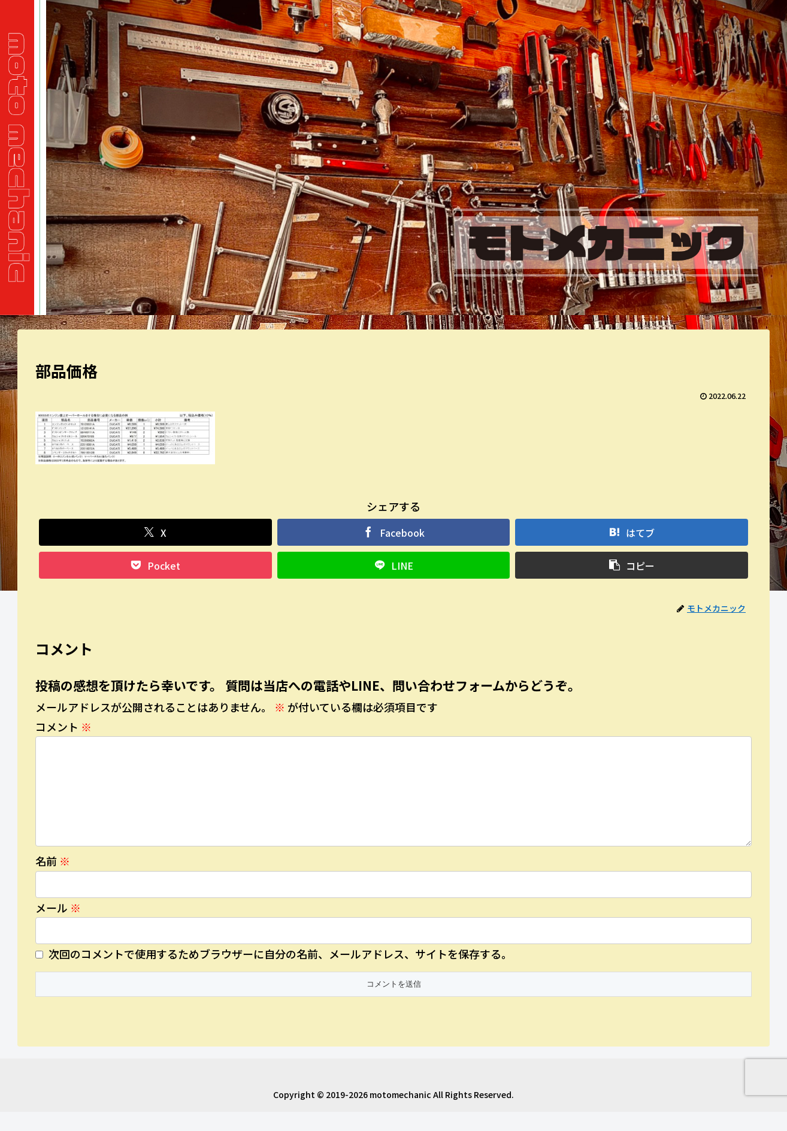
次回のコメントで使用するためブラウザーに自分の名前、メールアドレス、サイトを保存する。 (280, 973)
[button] (631, 565)
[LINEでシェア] (393, 565)
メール (58, 927)
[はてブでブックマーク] (631, 532)
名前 (52, 880)
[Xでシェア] (155, 532)
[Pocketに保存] (155, 565)
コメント (63, 726)
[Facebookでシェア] (393, 532)
